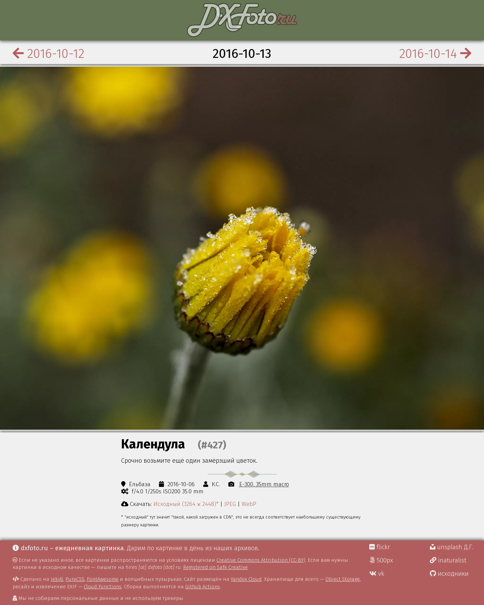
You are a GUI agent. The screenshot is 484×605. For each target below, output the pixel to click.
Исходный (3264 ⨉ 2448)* (186, 503)
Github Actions (202, 587)
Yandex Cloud (246, 579)
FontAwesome (102, 579)
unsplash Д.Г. (451, 547)
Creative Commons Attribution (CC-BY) (260, 560)
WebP (249, 503)
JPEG (230, 503)
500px (381, 560)
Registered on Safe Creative (215, 567)
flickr (379, 547)
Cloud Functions (103, 587)
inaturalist (448, 560)
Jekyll (57, 579)
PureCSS (74, 579)
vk (376, 573)
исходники (449, 573)
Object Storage (342, 579)
